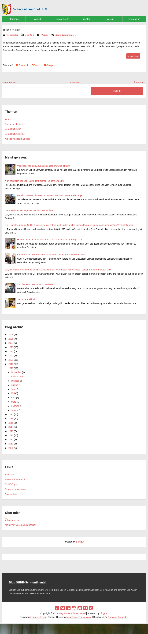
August (14, 385)
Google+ (49, 65)
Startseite (14, 19)
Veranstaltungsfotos (15, 134)
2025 (10, 338)
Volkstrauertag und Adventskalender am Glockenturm (43, 166)
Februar (15, 406)
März (13, 401)
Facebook (22, 65)
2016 (10, 418)
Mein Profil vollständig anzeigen (20, 525)
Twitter (36, 65)
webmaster (13, 520)
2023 (10, 347)
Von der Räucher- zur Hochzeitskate (35, 284)
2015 (10, 422)
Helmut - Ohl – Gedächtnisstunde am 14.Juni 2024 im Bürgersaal (49, 239)
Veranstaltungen (13, 129)
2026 (10, 334)
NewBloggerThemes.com (79, 617)
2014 (10, 427)
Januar (14, 410)
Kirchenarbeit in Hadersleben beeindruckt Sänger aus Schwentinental (51, 254)
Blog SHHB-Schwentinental (72, 613)
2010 (10, 443)
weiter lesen (133, 56)
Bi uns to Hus (12, 30)
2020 (10, 359)
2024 (10, 343)
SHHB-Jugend (12, 484)
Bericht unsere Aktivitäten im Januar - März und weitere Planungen (50, 195)
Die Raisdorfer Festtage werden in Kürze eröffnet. (29, 210)
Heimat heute (62, 19)
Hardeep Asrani (38, 617)
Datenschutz (11, 494)
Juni (13, 389)
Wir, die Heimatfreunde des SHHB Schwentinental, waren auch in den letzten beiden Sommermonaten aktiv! (58, 269)
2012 (10, 435)
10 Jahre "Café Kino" (27, 299)
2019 (10, 364)
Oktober (15, 381)
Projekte (86, 19)
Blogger (80, 541)
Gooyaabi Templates (118, 617)
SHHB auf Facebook (15, 479)
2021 (10, 355)
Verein (110, 19)
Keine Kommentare (65, 35)
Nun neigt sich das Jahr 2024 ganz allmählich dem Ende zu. (34, 181)
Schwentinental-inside (16, 489)
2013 (10, 431)
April (13, 397)
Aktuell (37, 19)
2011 (10, 439)
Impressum (134, 19)
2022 (10, 351)
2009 (10, 448)
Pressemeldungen (14, 124)
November (16, 372)
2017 (10, 414)
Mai (13, 393)
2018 (10, 368)
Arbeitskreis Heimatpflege (17, 139)
